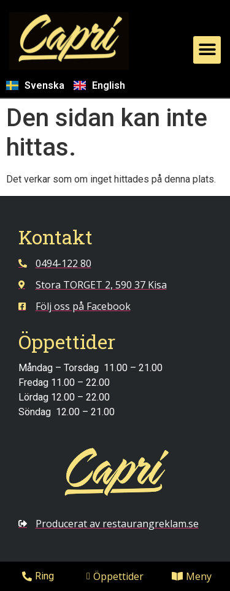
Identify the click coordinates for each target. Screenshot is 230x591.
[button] (207, 50)
